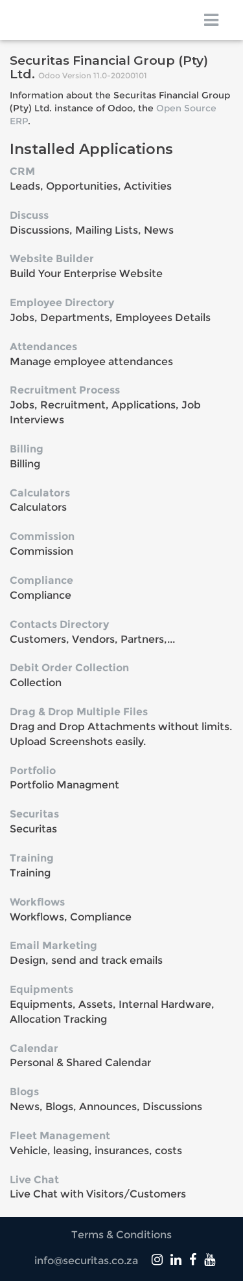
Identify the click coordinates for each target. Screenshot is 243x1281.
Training (32, 858)
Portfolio (33, 770)
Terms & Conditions (121, 1235)
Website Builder (52, 258)
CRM (22, 171)
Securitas (34, 814)
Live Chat (34, 1180)
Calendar (34, 1048)
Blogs (24, 1092)
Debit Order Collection (69, 668)
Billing (26, 449)
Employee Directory (62, 302)
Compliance (41, 580)
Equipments (41, 989)
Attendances (43, 346)
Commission (42, 536)
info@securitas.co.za (86, 1260)
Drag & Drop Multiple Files (79, 712)
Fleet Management (60, 1136)
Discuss (29, 215)
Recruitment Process (65, 390)
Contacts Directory (59, 624)
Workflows (37, 902)
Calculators (40, 493)
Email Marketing (53, 945)
